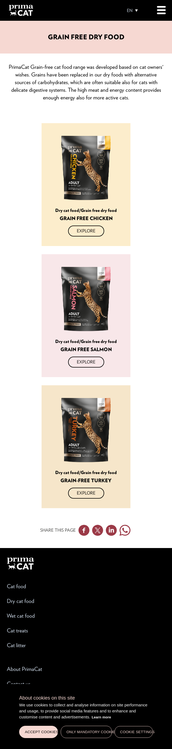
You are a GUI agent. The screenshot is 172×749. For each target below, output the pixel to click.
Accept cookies (41, 732)
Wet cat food (21, 615)
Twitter (97, 530)
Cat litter (16, 645)
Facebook (83, 530)
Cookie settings (136, 732)
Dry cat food (20, 601)
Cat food (16, 586)
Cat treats (17, 630)
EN (130, 10)
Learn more (101, 717)
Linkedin (111, 530)
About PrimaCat (24, 669)
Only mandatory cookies (89, 732)
